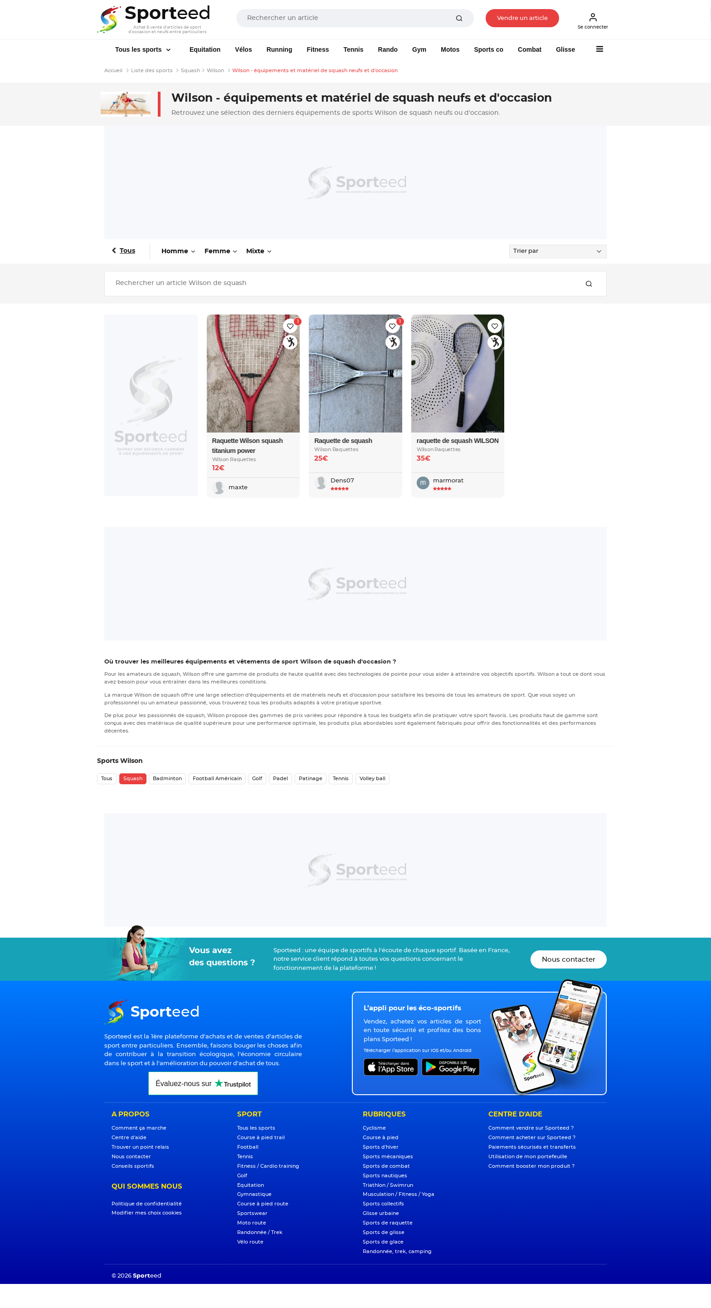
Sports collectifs (383, 1203)
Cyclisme (374, 1128)
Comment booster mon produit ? (531, 1166)
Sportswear (252, 1213)
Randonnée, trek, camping (397, 1251)
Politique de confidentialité (147, 1203)
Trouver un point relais (140, 1147)
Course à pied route (262, 1203)
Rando (388, 49)
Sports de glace (383, 1241)
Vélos (243, 49)
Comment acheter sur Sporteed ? (531, 1137)
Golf (257, 778)
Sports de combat (386, 1166)
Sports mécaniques (388, 1156)
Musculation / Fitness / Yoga (398, 1194)
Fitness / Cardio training (268, 1166)
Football (247, 1147)
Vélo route (250, 1241)
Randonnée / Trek (259, 1232)
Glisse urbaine (381, 1213)
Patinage (310, 778)
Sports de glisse (383, 1232)
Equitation (205, 49)
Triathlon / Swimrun (388, 1185)
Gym (419, 49)
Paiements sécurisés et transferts (532, 1147)
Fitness (318, 49)
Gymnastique (254, 1194)
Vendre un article (522, 18)
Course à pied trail (261, 1137)
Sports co (488, 49)
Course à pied (381, 1137)
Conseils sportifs (133, 1166)
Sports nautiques (385, 1175)
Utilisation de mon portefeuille (527, 1156)
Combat (529, 49)
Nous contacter (568, 959)
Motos (450, 49)
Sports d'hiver (381, 1147)
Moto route (251, 1222)
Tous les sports (139, 49)
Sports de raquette (388, 1222)
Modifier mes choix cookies (147, 1212)
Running (279, 49)
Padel (280, 778)
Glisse (565, 49)
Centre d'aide (129, 1137)
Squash (132, 778)
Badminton (167, 778)
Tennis (353, 49)
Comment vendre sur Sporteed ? (531, 1128)
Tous (127, 251)
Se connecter (593, 21)
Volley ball (372, 778)
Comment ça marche (139, 1128)
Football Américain (217, 778)
